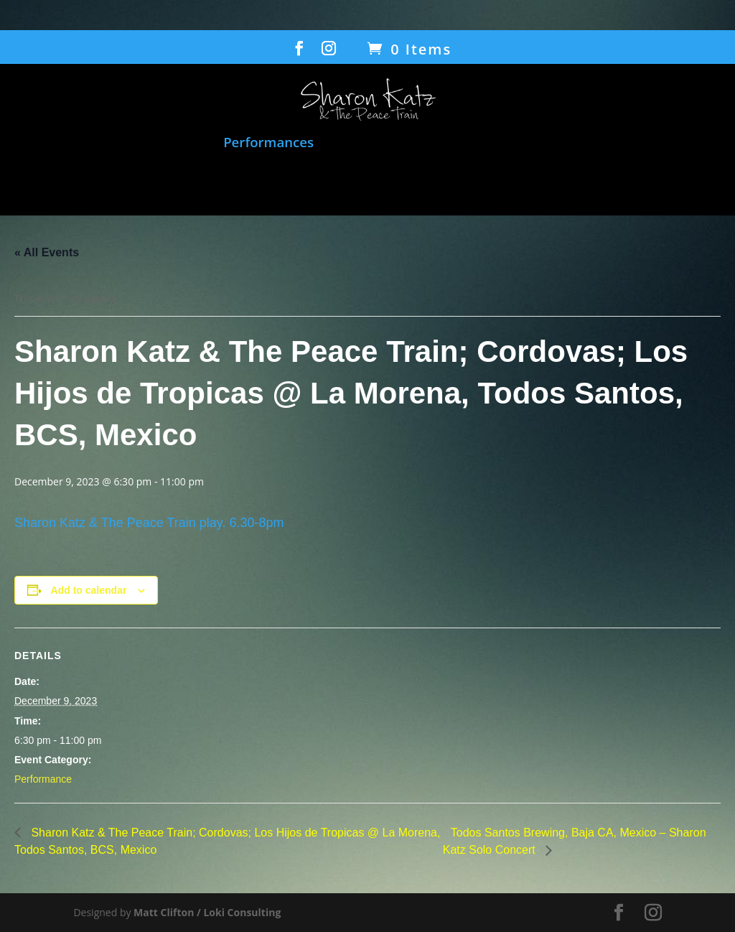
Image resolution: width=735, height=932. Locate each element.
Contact (526, 182)
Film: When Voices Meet (408, 143)
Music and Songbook (138, 143)
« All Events (46, 252)
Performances (268, 143)
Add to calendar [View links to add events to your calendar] (89, 590)
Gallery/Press (425, 182)
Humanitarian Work (582, 143)
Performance (43, 779)
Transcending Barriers (253, 182)
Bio (353, 182)
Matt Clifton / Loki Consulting (207, 912)
